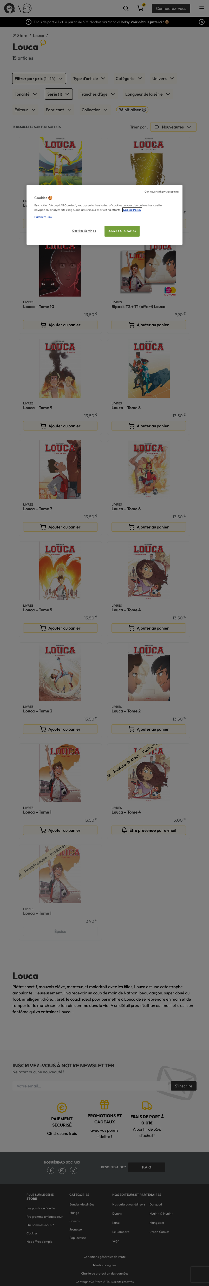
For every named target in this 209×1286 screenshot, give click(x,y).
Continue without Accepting (162, 192)
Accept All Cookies (122, 231)
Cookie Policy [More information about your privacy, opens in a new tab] (132, 210)
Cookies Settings (84, 230)
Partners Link (43, 217)
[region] (104, 215)
